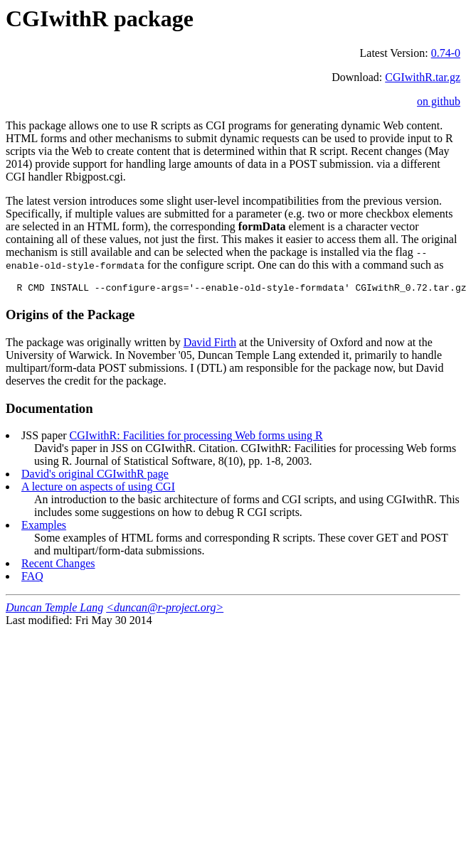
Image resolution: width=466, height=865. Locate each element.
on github (438, 101)
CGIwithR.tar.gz (422, 77)
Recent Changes (58, 565)
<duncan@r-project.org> (164, 609)
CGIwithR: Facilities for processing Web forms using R (196, 437)
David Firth (210, 344)
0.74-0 (445, 53)
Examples (43, 527)
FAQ (32, 578)
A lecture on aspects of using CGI (98, 489)
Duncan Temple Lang (54, 609)
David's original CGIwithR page (95, 476)
